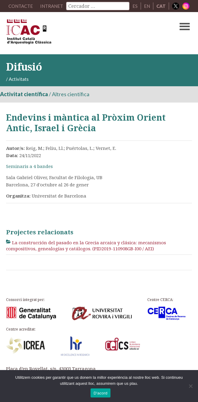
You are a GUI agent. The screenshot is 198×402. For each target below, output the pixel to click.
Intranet (51, 6)
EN (147, 6)
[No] (190, 386)
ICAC (79, 33)
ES (135, 6)
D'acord (100, 393)
